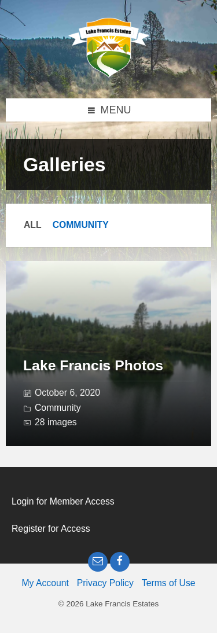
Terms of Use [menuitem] (169, 583)
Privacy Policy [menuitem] (105, 583)
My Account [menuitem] (44, 583)
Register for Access (51, 528)
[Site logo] (108, 74)
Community (81, 225)
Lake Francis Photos (93, 365)
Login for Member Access (63, 501)
